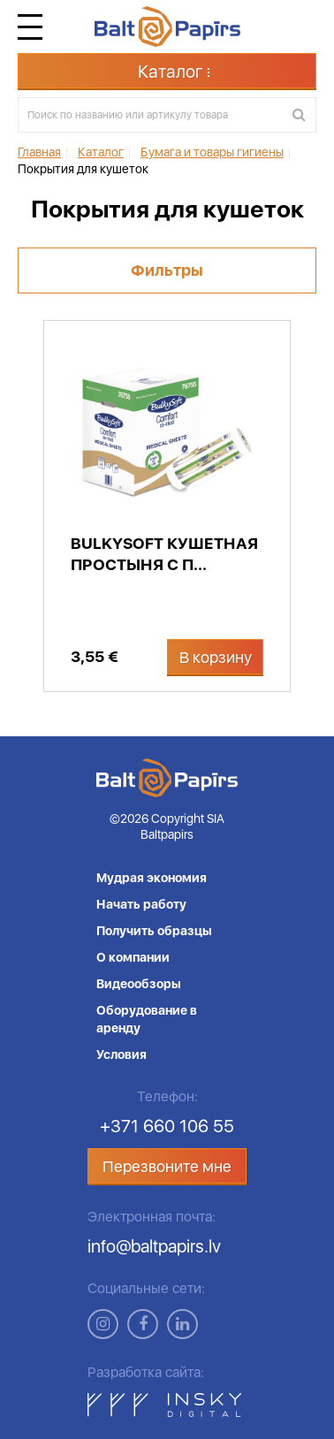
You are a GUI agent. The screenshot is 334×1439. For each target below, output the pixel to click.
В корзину (215, 657)
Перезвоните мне (167, 1166)
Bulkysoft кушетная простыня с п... (164, 554)
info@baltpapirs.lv (154, 1246)
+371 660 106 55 (167, 1126)
